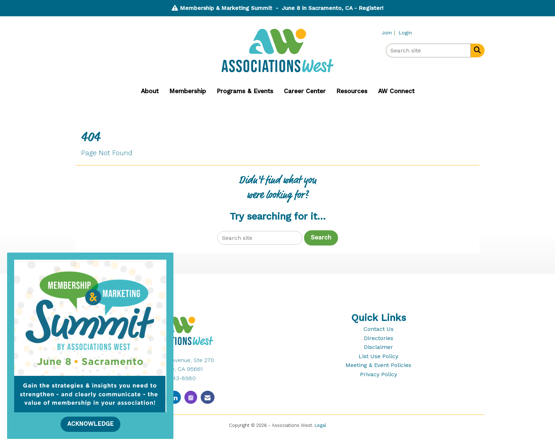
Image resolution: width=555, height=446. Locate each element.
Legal (320, 425)
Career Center (305, 91)
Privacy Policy (378, 374)
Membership (187, 91)
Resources (351, 91)
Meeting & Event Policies (378, 365)
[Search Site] (476, 50)
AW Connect (396, 91)
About (150, 91)
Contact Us (379, 329)
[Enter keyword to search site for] (428, 50)
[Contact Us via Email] (207, 397)
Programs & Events (245, 91)
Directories (378, 338)
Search (321, 237)
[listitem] (389, 32)
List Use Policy (378, 356)
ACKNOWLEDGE (90, 423)
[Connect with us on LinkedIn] (174, 397)
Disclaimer (378, 347)
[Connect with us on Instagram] (190, 397)
